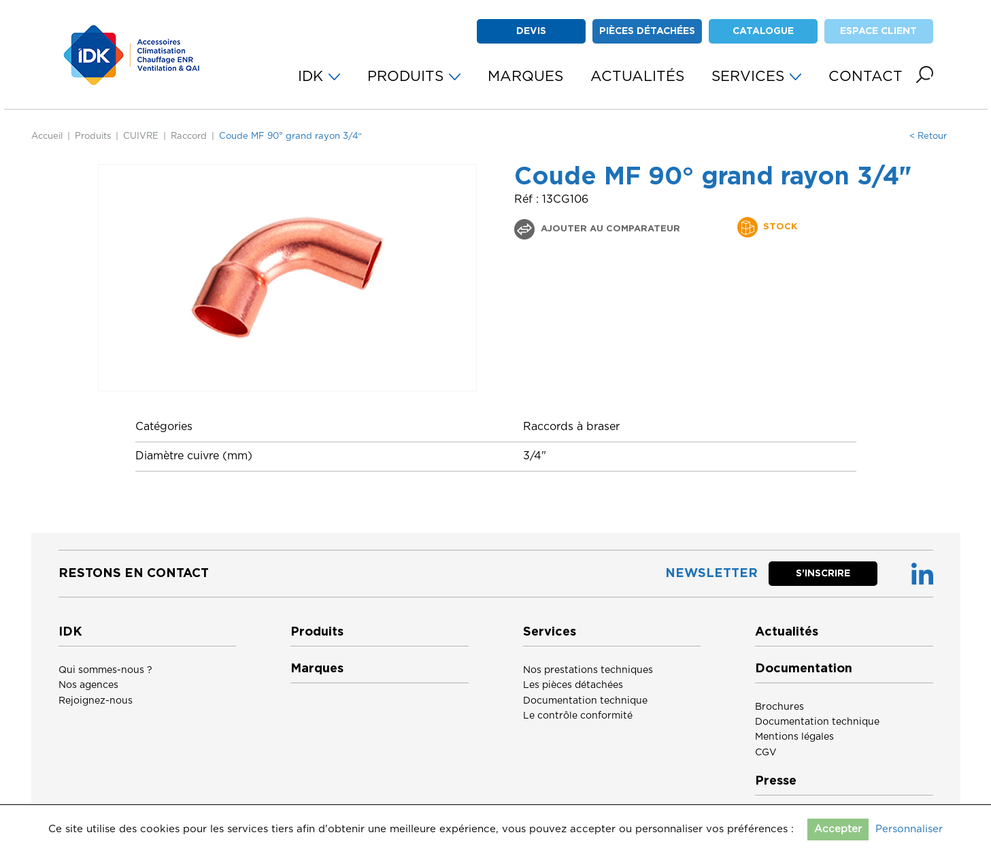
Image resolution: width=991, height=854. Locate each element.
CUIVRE (140, 136)
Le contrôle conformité (578, 716)
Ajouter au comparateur (609, 229)
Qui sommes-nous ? (105, 670)
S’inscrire (823, 573)
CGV (766, 752)
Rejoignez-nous (95, 701)
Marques (316, 669)
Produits (93, 136)
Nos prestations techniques (588, 670)
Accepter (838, 829)
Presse (775, 781)
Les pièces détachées (573, 685)
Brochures (779, 707)
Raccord (189, 136)
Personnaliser (909, 829)
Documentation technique (585, 701)
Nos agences (88, 685)
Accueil (47, 136)
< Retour (928, 136)
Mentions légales (794, 737)
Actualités (786, 632)
